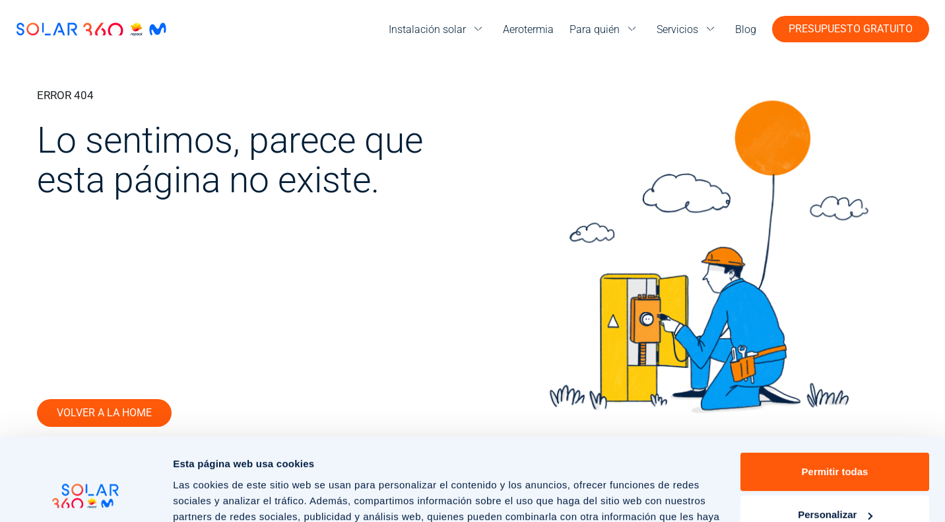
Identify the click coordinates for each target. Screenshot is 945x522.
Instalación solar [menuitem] (427, 29)
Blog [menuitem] (745, 29)
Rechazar (835, 485)
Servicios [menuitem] (677, 29)
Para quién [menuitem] (595, 29)
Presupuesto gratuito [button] (851, 28)
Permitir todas (835, 398)
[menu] (438, 29)
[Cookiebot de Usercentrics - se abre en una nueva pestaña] (85, 496)
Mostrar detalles (211, 496)
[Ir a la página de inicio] (91, 29)
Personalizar (835, 441)
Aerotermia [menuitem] (528, 29)
